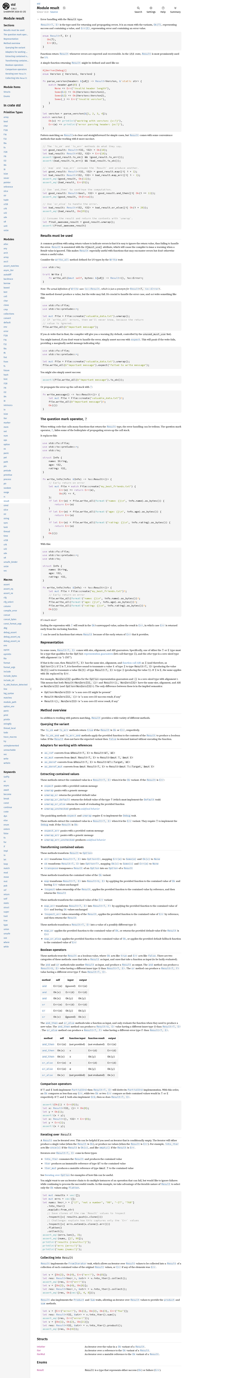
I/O (46, 57)
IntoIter (41, 1346)
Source (54, 12)
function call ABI (132, 662)
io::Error (152, 288)
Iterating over (57, 1175)
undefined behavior (90, 808)
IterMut (41, 1354)
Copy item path (64, 7)
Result (134, 288)
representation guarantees (98, 653)
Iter (39, 1350)
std (13, 5)
